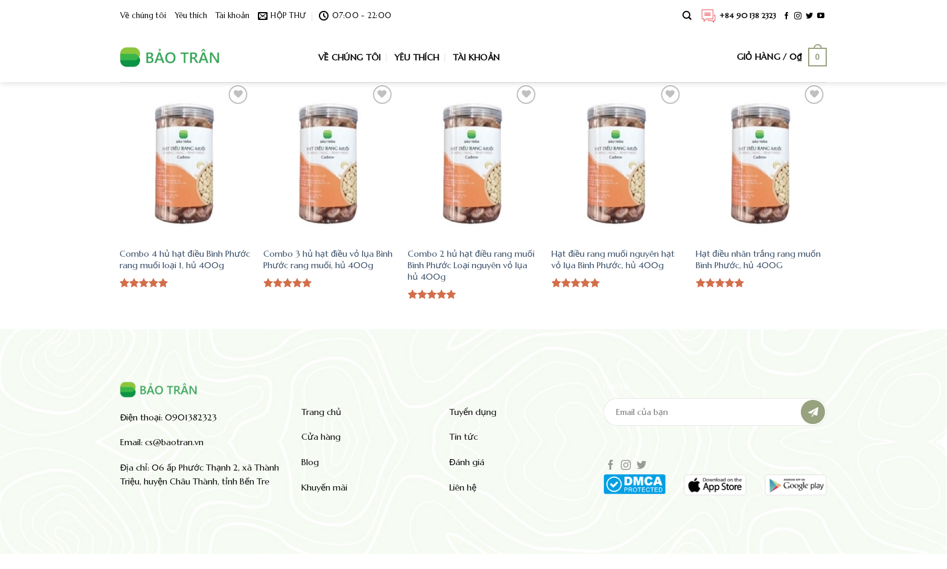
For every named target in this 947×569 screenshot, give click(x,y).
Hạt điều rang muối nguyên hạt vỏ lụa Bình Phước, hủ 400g (613, 259)
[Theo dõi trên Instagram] (797, 16)
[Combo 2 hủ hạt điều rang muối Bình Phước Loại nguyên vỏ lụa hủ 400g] (474, 161)
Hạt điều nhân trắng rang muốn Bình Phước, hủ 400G (758, 259)
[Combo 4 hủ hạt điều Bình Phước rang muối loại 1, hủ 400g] (186, 161)
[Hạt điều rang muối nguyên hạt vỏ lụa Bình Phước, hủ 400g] (617, 161)
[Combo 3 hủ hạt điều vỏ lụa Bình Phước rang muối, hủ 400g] (329, 161)
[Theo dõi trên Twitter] (809, 16)
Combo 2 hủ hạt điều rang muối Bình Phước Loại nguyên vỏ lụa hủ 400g (471, 264)
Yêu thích (191, 16)
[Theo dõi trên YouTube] (820, 16)
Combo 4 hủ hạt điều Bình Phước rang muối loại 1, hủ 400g (185, 259)
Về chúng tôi (143, 16)
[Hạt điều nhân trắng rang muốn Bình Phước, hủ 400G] (762, 161)
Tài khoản (232, 16)
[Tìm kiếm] (687, 15)
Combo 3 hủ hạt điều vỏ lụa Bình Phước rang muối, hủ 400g (328, 259)
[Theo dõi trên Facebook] (786, 16)
